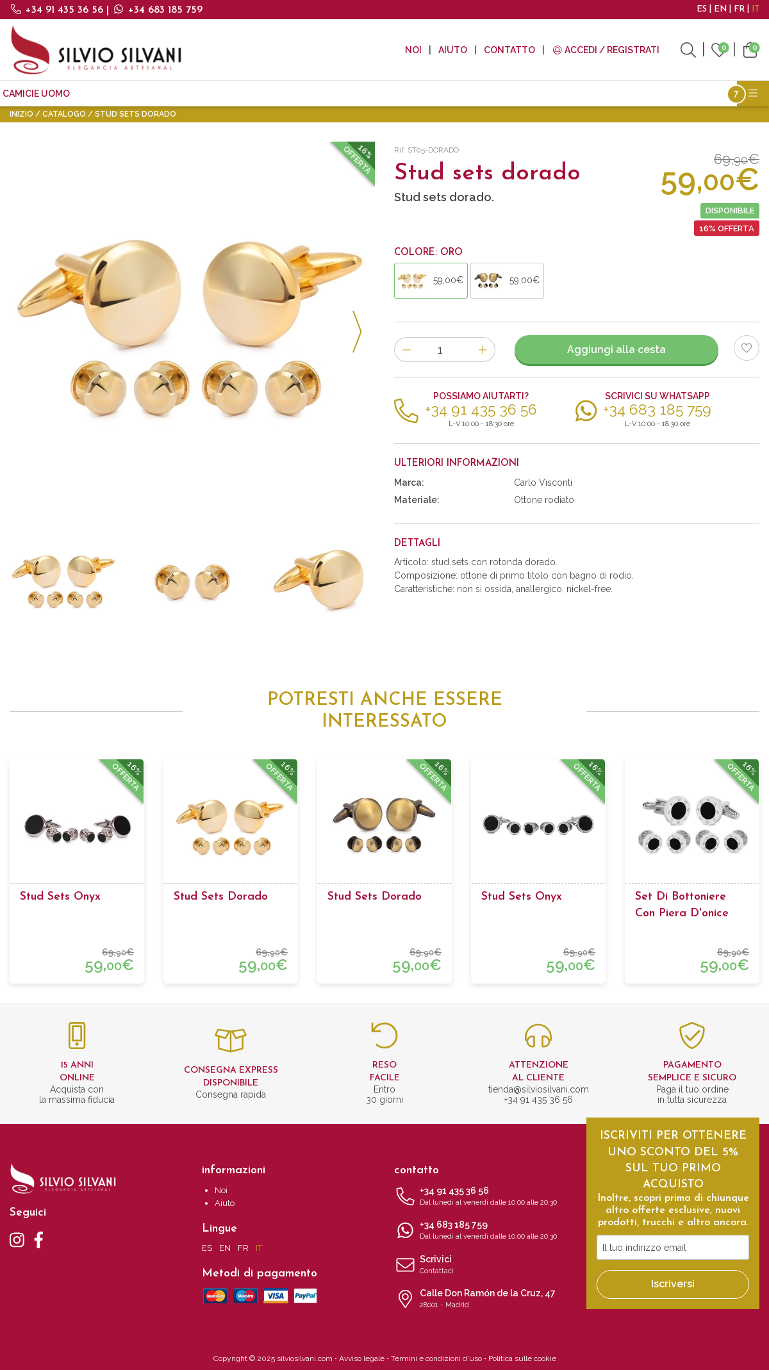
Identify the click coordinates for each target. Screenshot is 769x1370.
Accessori (351, 93)
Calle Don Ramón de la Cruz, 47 (480, 1299)
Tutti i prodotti (551, 93)
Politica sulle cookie (522, 1358)
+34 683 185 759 (157, 10)
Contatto (509, 50)
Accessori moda (274, 93)
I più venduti (467, 93)
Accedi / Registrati (606, 50)
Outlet (406, 93)
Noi (413, 50)
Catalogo (64, 114)
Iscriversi (673, 1284)
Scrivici (480, 1265)
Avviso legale (361, 1358)
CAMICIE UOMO (36, 93)
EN (720, 9)
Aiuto (452, 50)
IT (755, 9)
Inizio (21, 114)
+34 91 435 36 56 (58, 10)
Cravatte (104, 93)
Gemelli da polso (180, 93)
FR (739, 9)
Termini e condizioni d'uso (436, 1358)
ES (702, 9)
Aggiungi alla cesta (616, 349)
